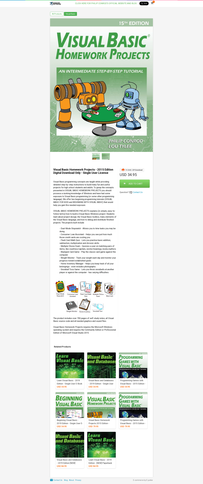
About (71, 480)
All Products (57, 14)
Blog (66, 480)
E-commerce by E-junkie (143, 480)
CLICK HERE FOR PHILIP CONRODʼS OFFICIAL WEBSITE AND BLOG (106, 3)
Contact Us (138, 192)
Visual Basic (70, 14)
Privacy (78, 480)
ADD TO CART (133, 183)
